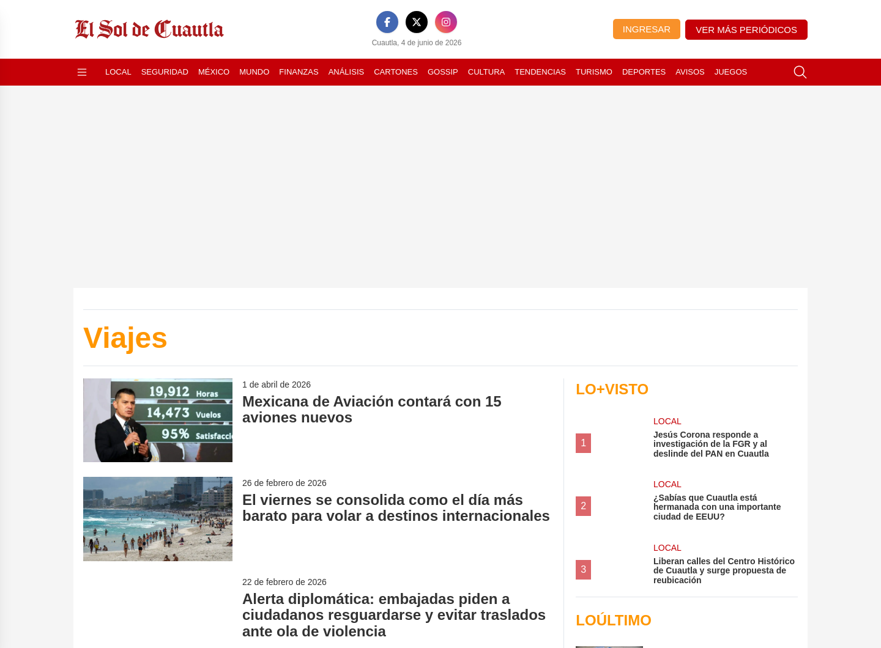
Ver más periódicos (746, 29)
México (213, 71)
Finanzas (298, 71)
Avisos (689, 71)
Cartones (396, 71)
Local (118, 71)
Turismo (594, 71)
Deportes (644, 71)
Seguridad (164, 71)
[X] (417, 22)
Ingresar (647, 29)
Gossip (443, 71)
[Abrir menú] (82, 72)
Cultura (486, 71)
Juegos (731, 71)
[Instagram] (446, 22)
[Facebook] (387, 22)
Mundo (254, 71)
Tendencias (540, 71)
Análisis (347, 71)
